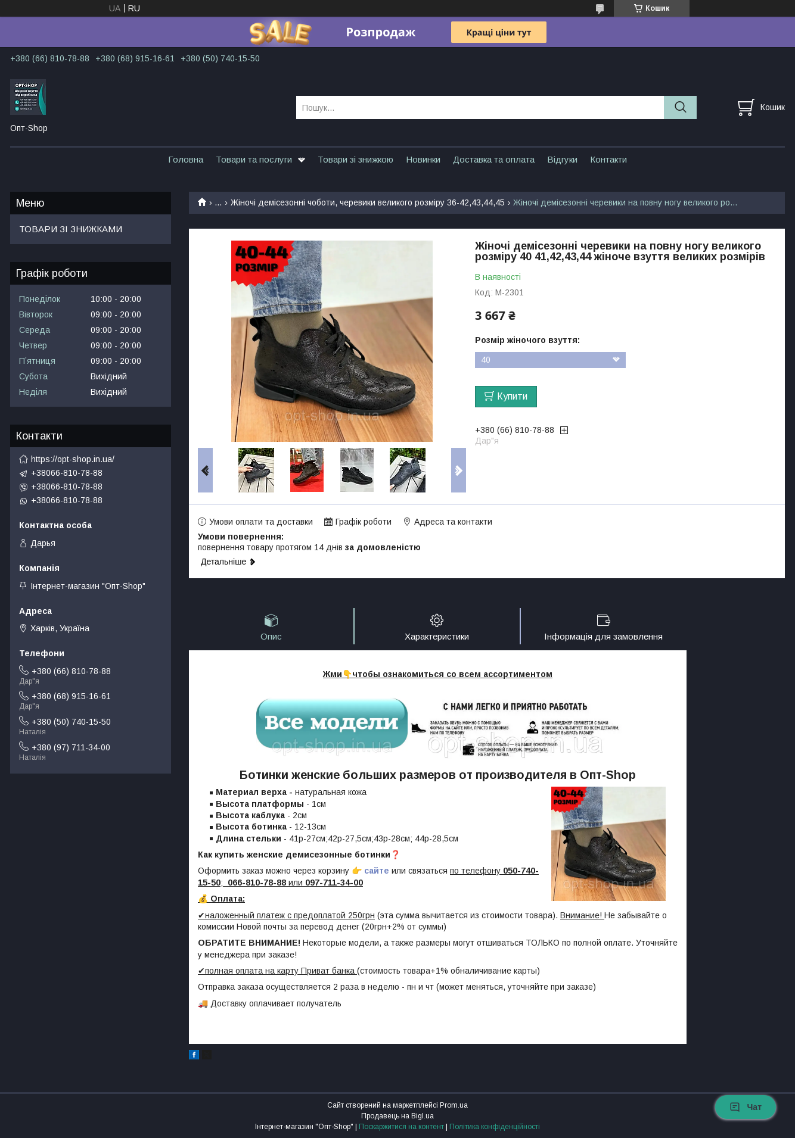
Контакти (608, 159)
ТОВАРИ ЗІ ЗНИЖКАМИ (70, 229)
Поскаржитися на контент (401, 1127)
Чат (745, 1107)
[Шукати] (680, 107)
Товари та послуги (254, 159)
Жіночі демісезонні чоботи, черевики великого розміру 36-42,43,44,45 (368, 202)
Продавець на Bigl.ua (397, 1116)
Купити (512, 396)
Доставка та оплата (494, 159)
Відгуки (562, 159)
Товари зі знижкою (355, 159)
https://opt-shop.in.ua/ (72, 459)
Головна (185, 159)
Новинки (423, 159)
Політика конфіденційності (494, 1127)
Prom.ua (454, 1105)
